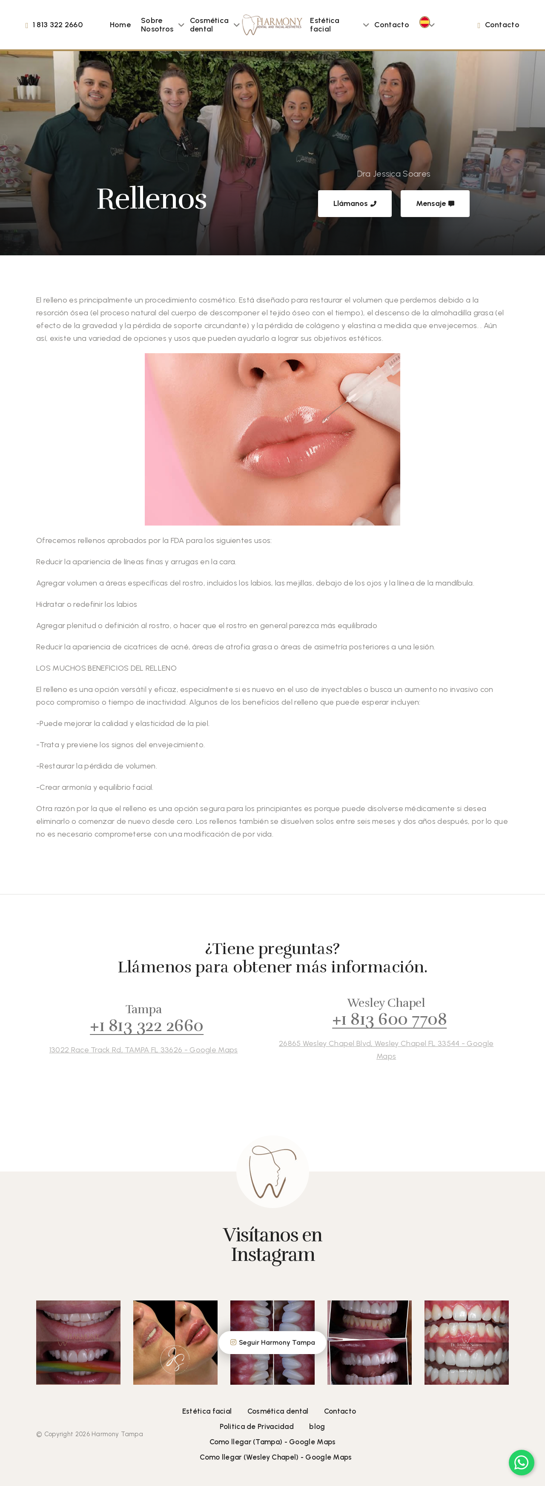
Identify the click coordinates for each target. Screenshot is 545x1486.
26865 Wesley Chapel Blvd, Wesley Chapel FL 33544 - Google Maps (374, 1050)
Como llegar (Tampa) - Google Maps (272, 1441)
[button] (181, 25)
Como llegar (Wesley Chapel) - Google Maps (276, 1457)
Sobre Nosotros (157, 25)
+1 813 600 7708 (378, 1019)
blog (317, 1426)
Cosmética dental (209, 25)
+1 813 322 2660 (135, 1025)
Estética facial (324, 25)
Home (120, 24)
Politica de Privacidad (257, 1426)
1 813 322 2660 (58, 24)
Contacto (391, 24)
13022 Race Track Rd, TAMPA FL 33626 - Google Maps (132, 1049)
